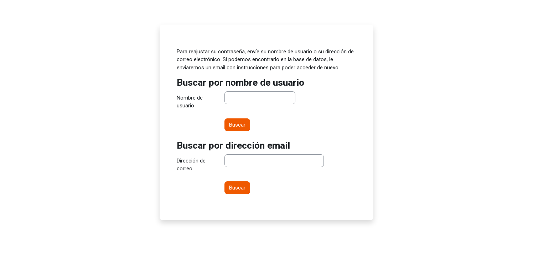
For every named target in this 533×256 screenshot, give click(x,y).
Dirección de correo (191, 165)
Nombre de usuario (190, 102)
